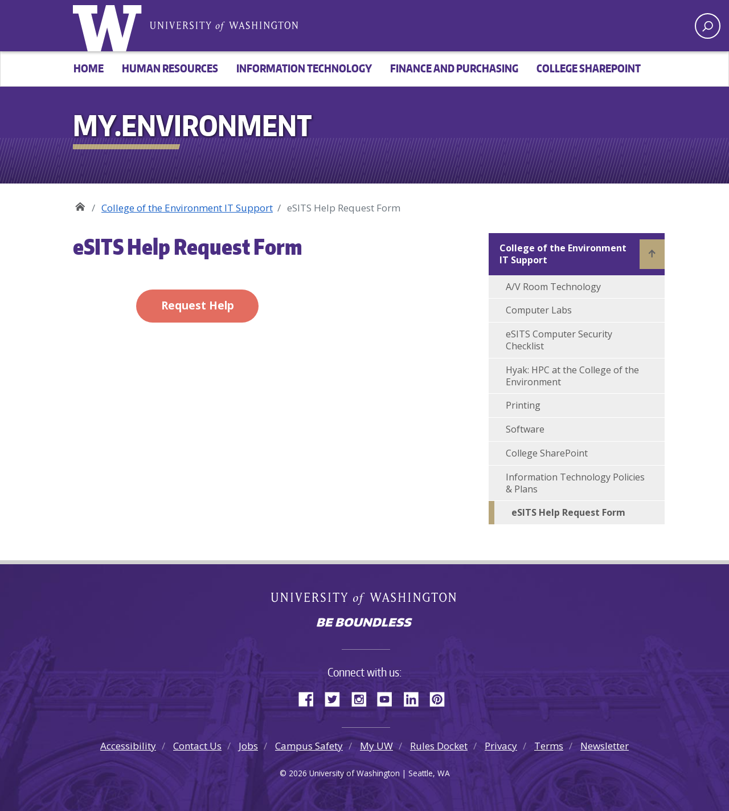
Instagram (363, 698)
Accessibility (128, 745)
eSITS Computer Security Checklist (559, 340)
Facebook (310, 698)
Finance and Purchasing (454, 68)
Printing (523, 405)
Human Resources (170, 68)
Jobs (248, 745)
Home (88, 68)
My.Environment (80, 204)
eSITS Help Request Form (568, 512)
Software (525, 429)
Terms (548, 745)
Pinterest (441, 698)
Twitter (337, 698)
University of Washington (110, 25)
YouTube (389, 698)
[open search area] (707, 26)
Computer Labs (539, 310)
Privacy (501, 745)
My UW (376, 745)
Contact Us (197, 745)
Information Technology (304, 68)
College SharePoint (588, 68)
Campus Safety (309, 745)
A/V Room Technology (553, 286)
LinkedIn (415, 698)
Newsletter (604, 745)
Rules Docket (439, 745)
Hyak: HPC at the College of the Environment (572, 376)
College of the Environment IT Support (187, 207)
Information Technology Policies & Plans (575, 483)
